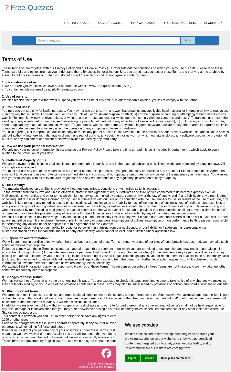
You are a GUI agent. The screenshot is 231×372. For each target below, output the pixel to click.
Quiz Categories (110, 22)
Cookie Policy (96, 68)
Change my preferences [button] (175, 358)
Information (213, 22)
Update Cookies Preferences (96, 366)
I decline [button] (149, 358)
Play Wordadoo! (143, 22)
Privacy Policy (65, 68)
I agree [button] (132, 358)
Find (188, 40)
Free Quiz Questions (180, 22)
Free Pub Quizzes (77, 22)
